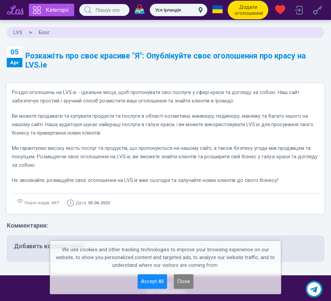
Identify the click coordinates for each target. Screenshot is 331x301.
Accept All (152, 281)
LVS (18, 32)
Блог (44, 32)
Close (183, 281)
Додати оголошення (248, 10)
